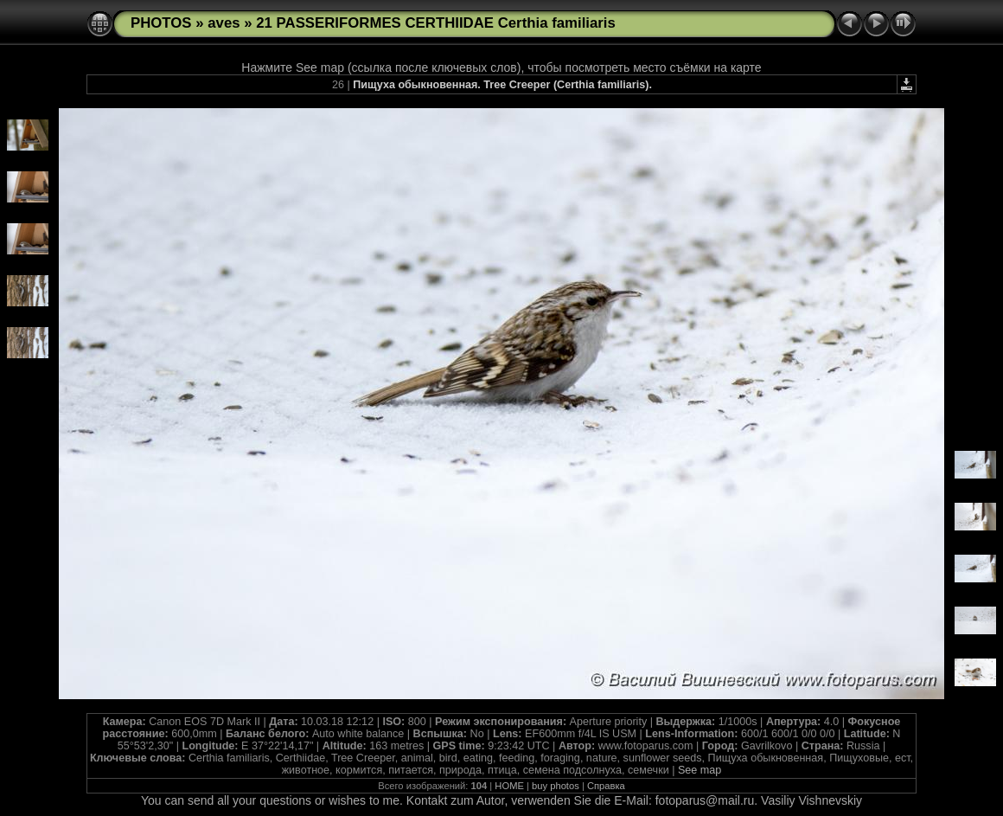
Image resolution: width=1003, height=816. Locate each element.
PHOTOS (161, 23)
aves (224, 23)
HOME (509, 786)
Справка (606, 786)
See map (699, 770)
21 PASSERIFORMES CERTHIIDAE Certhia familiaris (436, 23)
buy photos (555, 786)
